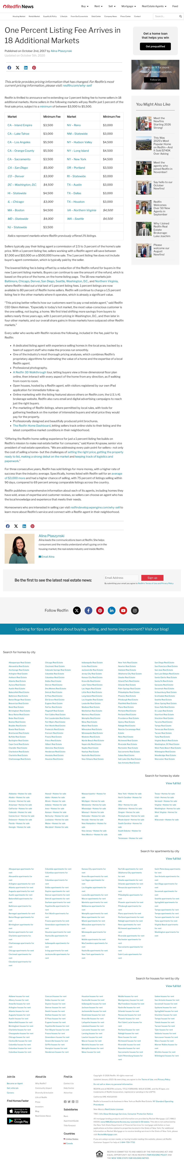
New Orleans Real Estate (93, 759)
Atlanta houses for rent (19, 1011)
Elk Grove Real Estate (54, 699)
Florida (12, 823)
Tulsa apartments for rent (166, 921)
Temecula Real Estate (164, 729)
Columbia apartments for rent (58, 869)
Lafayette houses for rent (93, 1022)
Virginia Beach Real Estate (166, 740)
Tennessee (123, 838)
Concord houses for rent (55, 996)
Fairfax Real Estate (53, 707)
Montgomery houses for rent (130, 1000)
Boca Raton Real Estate (19, 714)
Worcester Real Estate (165, 759)
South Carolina (124, 823)
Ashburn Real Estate (18, 677)
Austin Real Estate (17, 688)
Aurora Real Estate (17, 685)
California (13, 808)
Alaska (12, 797)
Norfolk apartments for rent (130, 869)
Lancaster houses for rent (93, 1030)
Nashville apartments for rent (95, 950)
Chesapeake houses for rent (21, 1033)
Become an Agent (15, 1083)
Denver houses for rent (55, 1007)
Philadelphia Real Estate (128, 692)
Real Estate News (43, 1116)
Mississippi (86, 808)
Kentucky (49, 816)
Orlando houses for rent (128, 1011)
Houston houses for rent (92, 996)
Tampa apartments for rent (167, 910)
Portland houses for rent (128, 1030)
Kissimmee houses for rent (93, 1015)
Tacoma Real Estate (163, 722)
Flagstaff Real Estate (54, 711)
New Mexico (87, 834)
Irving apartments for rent (56, 950)
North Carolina (124, 797)
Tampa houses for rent (165, 1018)
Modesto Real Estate (91, 737)
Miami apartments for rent (93, 921)
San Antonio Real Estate (129, 763)
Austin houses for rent (18, 1018)
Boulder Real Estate (17, 725)
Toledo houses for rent (164, 1022)
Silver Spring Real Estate (166, 703)
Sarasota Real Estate (164, 685)
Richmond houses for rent (129, 1041)
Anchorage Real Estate (19, 670)
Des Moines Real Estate (55, 688)
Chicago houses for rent (19, 1037)
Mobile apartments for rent (94, 939)
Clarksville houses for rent (20, 1041)
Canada (68, 1143)
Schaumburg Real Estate (166, 692)
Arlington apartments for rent (22, 884)
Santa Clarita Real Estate (166, 677)
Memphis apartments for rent (95, 913)
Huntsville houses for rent (93, 1000)
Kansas (48, 812)
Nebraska (86, 816)
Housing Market (19, 16)
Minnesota (86, 805)
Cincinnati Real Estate (55, 666)
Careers (10, 1093)
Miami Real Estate (90, 725)
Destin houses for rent (55, 1011)
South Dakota (124, 831)
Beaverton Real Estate (19, 703)
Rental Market (34, 16)
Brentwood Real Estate (19, 733)
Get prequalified (155, 46)
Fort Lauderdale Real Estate (57, 718)
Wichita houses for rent (165, 1052)
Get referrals (12, 1088)
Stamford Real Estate (164, 714)
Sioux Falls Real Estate (165, 707)
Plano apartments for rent (129, 913)
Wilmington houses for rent (167, 1056)
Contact (137, 16)
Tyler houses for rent (164, 1030)
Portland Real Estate (127, 711)
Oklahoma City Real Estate (130, 673)
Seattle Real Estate (163, 699)
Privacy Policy (164, 1079)
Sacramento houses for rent (130, 1052)
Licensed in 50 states (140, 1122)
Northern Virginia (106, 281)
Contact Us (69, 1083)
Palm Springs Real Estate (129, 688)
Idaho (47, 797)
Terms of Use (147, 1079)
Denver (35, 281)
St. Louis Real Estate (164, 711)
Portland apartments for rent (131, 917)
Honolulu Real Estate (54, 755)
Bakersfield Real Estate (19, 692)
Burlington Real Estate (18, 740)
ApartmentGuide (71, 1121)
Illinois (48, 801)
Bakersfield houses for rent (20, 1022)
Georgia (12, 827)
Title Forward (69, 1125)
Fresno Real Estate (53, 737)
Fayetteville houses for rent (57, 1026)
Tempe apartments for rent (167, 913)
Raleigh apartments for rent (130, 921)
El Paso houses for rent (55, 1018)
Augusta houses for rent (19, 1015)
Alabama (13, 793)
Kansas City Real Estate (92, 677)
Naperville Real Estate (91, 744)
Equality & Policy (50, 16)
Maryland (49, 827)
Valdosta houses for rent (165, 1033)
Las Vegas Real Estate (91, 688)
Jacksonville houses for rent (94, 1011)
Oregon (121, 812)
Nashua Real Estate (90, 751)
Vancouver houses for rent (166, 1037)
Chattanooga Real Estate (20, 759)
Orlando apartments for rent (130, 884)
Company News (110, 16)
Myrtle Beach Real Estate (93, 740)
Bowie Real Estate (17, 729)
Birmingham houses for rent (21, 1026)
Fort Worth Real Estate (55, 725)
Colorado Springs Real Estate (58, 670)
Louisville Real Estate (91, 703)
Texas (157, 793)
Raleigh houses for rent (128, 1033)
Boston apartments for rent (21, 932)
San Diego (47, 281)
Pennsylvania (124, 816)
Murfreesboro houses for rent (131, 1004)
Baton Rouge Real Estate (20, 699)
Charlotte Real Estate (18, 755)
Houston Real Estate (54, 759)
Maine (48, 823)
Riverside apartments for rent (131, 936)
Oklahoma (122, 808)
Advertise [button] (68, 1093)
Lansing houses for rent (92, 1033)
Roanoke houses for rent (129, 1048)
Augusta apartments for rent (21, 891)
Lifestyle (63, 16)
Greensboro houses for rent (57, 1037)
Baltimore (11, 281)
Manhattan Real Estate (92, 711)
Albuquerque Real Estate (20, 662)
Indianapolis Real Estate (92, 662)
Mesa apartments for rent (93, 917)
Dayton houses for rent (55, 1004)
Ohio (120, 805)
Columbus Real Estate (54, 677)
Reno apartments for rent (129, 924)
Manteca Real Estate (91, 714)
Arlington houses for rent (20, 1007)
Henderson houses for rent (57, 1052)
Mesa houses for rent (91, 1052)
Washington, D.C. (77, 281)
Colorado (13, 812)
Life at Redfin (41, 1097)
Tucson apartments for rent (167, 917)
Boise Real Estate (16, 718)
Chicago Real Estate (54, 662)
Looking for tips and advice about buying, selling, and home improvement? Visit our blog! (92, 629)
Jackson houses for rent (92, 1007)
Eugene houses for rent (55, 1022)
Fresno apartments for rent (57, 921)
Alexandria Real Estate (19, 666)
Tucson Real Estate (163, 733)
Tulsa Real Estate (162, 737)
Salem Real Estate (126, 755)
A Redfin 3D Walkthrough (29, 372)
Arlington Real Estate (18, 673)
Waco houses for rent (164, 1041)
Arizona (12, 801)
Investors (39, 1106)
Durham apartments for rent (57, 902)
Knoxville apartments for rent (95, 876)
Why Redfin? (40, 1083)
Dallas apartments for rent (57, 887)
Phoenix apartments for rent (130, 902)
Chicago (24, 281)
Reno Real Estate (125, 737)
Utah (157, 797)
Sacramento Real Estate (129, 751)
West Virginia (160, 812)
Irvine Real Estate (89, 666)
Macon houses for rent (92, 1041)
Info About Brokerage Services (113, 1114)
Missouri (85, 812)
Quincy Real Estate (126, 722)
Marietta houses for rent (92, 1044)
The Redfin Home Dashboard (32, 425)
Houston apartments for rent (58, 932)
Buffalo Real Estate (17, 737)
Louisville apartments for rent (95, 895)
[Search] (181, 16)
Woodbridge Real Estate (165, 755)
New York (122, 793)
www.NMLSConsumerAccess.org (115, 1122)
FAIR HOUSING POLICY (157, 1155)
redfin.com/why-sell (77, 85)
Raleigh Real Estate (126, 725)
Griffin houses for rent (55, 1044)
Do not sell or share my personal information (113, 1084)
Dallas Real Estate (53, 681)
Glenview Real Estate (54, 748)
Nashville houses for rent (129, 1007)
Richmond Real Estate (128, 740)
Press (37, 1102)
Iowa (47, 808)
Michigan (86, 801)
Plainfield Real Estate (127, 703)
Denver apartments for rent (57, 895)
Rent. (66, 1116)
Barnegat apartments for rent (22, 913)
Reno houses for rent (127, 1037)
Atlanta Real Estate (17, 681)
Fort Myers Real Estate (55, 722)
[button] (9, 67)
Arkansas (13, 805)
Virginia (158, 805)
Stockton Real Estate (164, 718)
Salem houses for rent (164, 996)
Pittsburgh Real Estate (128, 699)
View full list (173, 783)
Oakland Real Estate (127, 670)
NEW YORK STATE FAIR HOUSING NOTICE (130, 1158)
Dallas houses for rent (54, 1000)
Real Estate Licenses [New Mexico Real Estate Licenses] (114, 1109)
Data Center (96, 16)
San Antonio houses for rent (167, 1000)
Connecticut (14, 816)
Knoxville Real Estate (91, 681)
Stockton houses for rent (166, 1015)
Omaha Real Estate (126, 677)
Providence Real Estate (128, 718)
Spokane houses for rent (165, 1007)
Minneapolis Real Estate (92, 733)
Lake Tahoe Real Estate (92, 685)
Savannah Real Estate (164, 688)
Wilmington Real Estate (165, 751)
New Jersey (87, 831)
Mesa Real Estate (89, 722)
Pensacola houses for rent (129, 1015)
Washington (160, 808)
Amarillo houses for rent (19, 1004)
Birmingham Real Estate (19, 711)
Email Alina (46, 556)
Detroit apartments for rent (57, 898)
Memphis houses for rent (93, 1048)
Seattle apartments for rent (167, 898)
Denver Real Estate (53, 685)
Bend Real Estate (16, 707)
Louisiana (49, 819)
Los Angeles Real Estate (92, 699)
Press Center (125, 16)
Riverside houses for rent (129, 1044)
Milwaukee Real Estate (92, 729)
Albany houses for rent (19, 1000)
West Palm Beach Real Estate (168, 748)
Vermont (158, 801)
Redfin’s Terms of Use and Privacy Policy (155, 583)
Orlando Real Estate (127, 685)
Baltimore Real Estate (18, 696)
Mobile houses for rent (128, 996)
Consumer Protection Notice (140, 1114)
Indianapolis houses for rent (94, 1004)
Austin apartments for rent (20, 895)
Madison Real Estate (91, 707)
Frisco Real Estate (53, 740)
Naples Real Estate (90, 748)
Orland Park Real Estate (128, 681)
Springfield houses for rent (166, 1011)
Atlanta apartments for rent (21, 887)
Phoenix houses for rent (128, 1018)
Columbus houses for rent (20, 1048)
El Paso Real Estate (53, 696)
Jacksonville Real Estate (92, 670)
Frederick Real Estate (54, 729)
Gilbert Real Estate (53, 744)
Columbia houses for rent (20, 1044)
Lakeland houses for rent (93, 1026)
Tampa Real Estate (163, 725)
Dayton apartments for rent (57, 891)
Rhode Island (123, 819)
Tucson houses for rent (165, 1026)
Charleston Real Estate (19, 751)
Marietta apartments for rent (94, 902)
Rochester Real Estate (128, 748)
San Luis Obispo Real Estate (167, 673)
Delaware (13, 819)
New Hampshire (89, 823)
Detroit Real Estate (53, 692)
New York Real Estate (127, 662)
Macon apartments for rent (94, 898)
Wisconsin (159, 819)
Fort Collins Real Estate (55, 714)
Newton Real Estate (127, 666)
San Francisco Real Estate (166, 666)
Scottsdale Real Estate (165, 696)
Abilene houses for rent (19, 996)
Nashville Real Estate (91, 755)
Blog (37, 1111)
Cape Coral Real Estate (19, 744)
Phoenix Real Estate (127, 696)
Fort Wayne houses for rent (57, 1030)
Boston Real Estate (17, 722)
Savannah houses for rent (166, 1004)
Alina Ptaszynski (61, 51)
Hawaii (48, 793)
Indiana (48, 805)
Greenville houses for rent (56, 1041)
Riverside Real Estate (127, 744)
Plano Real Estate (126, 707)
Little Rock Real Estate (92, 692)
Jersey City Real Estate (92, 673)
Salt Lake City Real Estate (129, 759)
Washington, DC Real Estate (167, 744)
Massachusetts (88, 793)
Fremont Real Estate (54, 733)
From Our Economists (79, 16)
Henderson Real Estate (55, 751)
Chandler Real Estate (18, 748)
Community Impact (43, 1088)
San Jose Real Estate (164, 670)
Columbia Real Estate (54, 673)
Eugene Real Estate (53, 703)
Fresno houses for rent (55, 1033)
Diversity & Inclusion (44, 1093)
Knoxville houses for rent (93, 1018)
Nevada (85, 819)
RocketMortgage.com (107, 1134)
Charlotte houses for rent (20, 1030)
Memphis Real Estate (91, 718)
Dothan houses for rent (55, 1015)
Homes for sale (24, 793)
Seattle (60, 281)
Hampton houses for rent (56, 1048)
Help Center (69, 1088)
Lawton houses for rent (92, 1037)
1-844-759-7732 (127, 1142)
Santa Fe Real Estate (164, 681)
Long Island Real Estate (92, 696)
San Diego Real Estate (164, 662)
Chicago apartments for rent (21, 950)
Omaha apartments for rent (130, 880)
